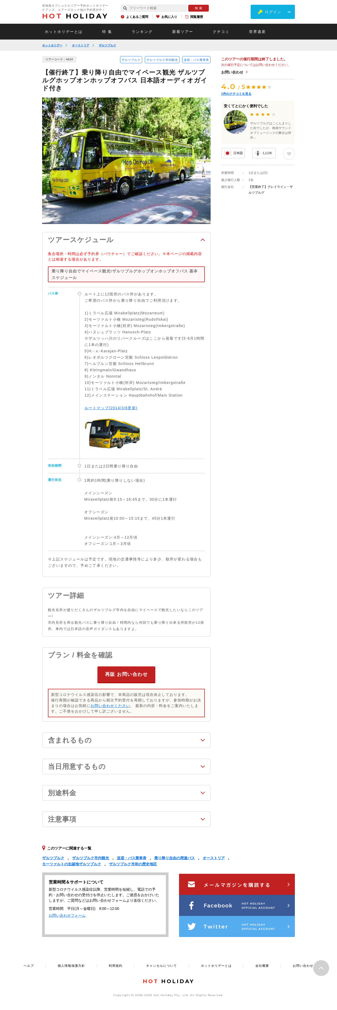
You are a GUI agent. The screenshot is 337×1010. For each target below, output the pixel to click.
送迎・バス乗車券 (196, 59)
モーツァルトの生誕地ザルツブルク (71, 864)
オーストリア (80, 45)
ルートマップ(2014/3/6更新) (111, 408)
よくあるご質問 (137, 17)
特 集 (107, 32)
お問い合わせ (232, 72)
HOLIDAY (75, 16)
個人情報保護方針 (71, 965)
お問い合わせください (110, 705)
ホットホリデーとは (64, 32)
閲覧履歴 (196, 17)
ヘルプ (29, 965)
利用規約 (115, 965)
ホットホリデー (52, 45)
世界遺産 (257, 32)
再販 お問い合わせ (126, 674)
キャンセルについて (161, 965)
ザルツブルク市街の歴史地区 (133, 864)
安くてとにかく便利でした (246, 106)
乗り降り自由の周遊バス (174, 858)
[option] (126, 160)
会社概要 (262, 965)
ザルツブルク (107, 45)
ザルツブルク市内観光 (162, 59)
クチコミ (221, 32)
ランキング (142, 32)
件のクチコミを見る (236, 94)
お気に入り (169, 17)
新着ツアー (182, 32)
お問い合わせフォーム (67, 915)
